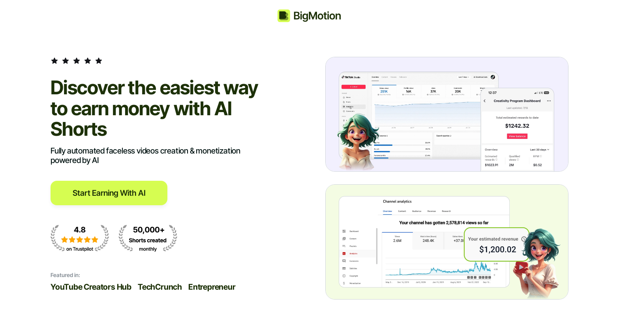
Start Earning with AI (109, 193)
